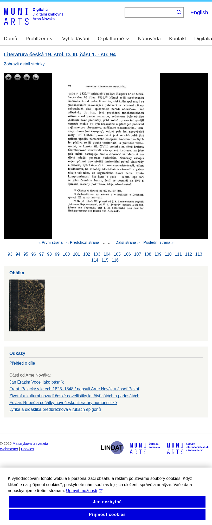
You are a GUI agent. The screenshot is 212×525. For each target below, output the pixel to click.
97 (41, 254)
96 (33, 254)
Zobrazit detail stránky (24, 64)
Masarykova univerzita (30, 444)
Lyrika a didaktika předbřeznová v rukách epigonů (55, 409)
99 (57, 254)
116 (115, 260)
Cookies (27, 449)
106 (127, 254)
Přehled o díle (22, 363)
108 (147, 254)
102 (86, 254)
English (199, 12)
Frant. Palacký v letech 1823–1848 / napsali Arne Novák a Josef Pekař (74, 389)
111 (178, 254)
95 (25, 254)
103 (96, 254)
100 (66, 254)
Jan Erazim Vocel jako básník (36, 382)
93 (10, 254)
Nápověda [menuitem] (149, 38)
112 (188, 254)
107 (137, 254)
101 (76, 254)
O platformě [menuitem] (113, 38)
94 (18, 254)
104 (107, 254)
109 (158, 254)
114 (94, 260)
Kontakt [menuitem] (177, 38)
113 (198, 254)
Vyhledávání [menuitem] (75, 38)
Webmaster (9, 449)
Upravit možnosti (84, 498)
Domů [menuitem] (10, 38)
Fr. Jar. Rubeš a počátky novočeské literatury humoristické (63, 402)
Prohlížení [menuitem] (39, 38)
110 (168, 254)
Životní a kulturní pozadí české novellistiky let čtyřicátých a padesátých (74, 396)
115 (104, 260)
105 (117, 254)
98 (49, 254)
